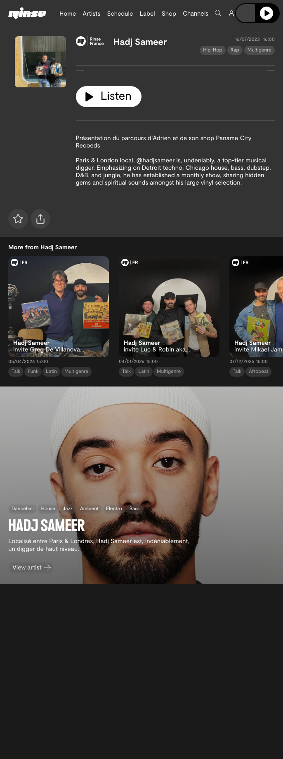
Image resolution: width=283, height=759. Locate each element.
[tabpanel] (175, 67)
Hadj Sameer (140, 41)
